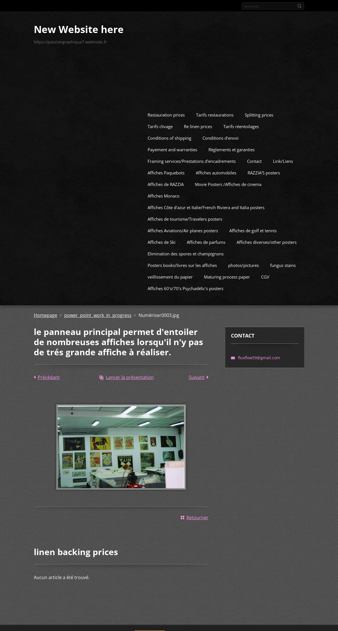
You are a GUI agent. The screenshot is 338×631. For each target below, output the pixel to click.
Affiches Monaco (163, 192)
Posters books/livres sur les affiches (182, 262)
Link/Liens (283, 158)
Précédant (49, 374)
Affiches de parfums (206, 239)
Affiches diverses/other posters (267, 239)
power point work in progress (98, 312)
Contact (254, 158)
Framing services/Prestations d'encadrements (192, 158)
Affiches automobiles (216, 169)
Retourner (197, 514)
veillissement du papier (170, 273)
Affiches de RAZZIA (166, 181)
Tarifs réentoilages (241, 123)
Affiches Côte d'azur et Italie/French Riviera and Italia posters (206, 204)
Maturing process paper (227, 273)
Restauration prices (166, 111)
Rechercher (299, 6)
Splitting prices (259, 111)
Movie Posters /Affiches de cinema (228, 181)
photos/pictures (243, 262)
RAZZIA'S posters (264, 169)
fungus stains (283, 262)
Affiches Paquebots (166, 169)
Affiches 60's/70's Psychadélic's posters (185, 285)
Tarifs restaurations (215, 111)
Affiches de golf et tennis (253, 227)
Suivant (196, 374)
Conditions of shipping (169, 134)
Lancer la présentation (130, 374)
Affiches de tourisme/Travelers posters (185, 215)
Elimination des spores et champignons (186, 250)
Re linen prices (198, 123)
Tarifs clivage (160, 123)
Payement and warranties (172, 146)
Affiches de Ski (161, 239)
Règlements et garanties (231, 146)
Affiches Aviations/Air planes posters (183, 227)
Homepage (45, 312)
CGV (265, 273)
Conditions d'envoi (221, 134)
